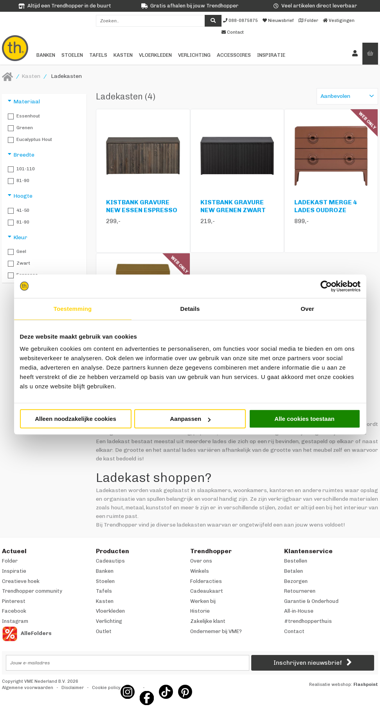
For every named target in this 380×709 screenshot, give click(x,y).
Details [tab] (190, 308)
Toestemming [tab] (73, 308)
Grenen (20, 128)
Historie (200, 611)
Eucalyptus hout (30, 140)
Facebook (14, 611)
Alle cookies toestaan (304, 418)
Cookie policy (106, 687)
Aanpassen (190, 418)
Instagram (15, 621)
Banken (45, 55)
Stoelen (72, 55)
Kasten (123, 55)
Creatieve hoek (21, 581)
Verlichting (194, 55)
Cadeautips (110, 561)
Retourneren (299, 591)
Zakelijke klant (207, 621)
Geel (17, 252)
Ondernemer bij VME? (216, 631)
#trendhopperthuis (308, 621)
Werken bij (203, 601)
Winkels (199, 571)
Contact (294, 631)
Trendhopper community (32, 591)
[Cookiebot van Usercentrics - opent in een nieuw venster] (326, 286)
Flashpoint (365, 684)
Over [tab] (307, 308)
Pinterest (13, 601)
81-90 (18, 181)
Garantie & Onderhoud (311, 601)
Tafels (98, 55)
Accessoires (234, 55)
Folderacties (206, 581)
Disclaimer (72, 687)
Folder (10, 561)
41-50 (18, 210)
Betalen (293, 571)
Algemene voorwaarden (27, 687)
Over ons (201, 561)
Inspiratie (271, 55)
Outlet (104, 631)
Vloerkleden (155, 55)
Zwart (19, 263)
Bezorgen (296, 581)
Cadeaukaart (206, 591)
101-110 (21, 169)
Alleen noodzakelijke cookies (75, 418)
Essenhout (24, 116)
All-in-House (298, 611)
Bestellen (295, 561)
